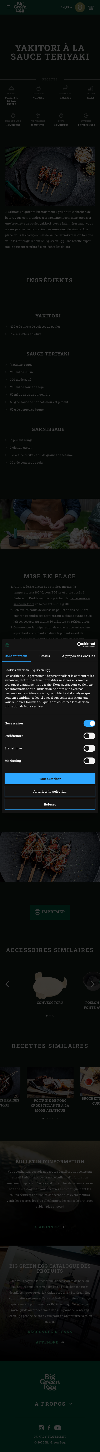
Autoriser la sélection (50, 791)
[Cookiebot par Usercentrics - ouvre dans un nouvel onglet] (77, 645)
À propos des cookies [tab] (78, 656)
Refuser (50, 804)
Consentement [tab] (16, 656)
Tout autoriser (50, 779)
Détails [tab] (44, 656)
